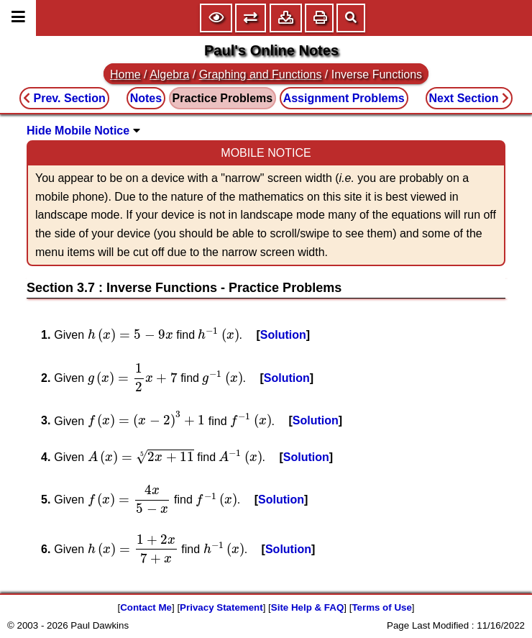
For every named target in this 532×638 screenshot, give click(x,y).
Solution (283, 335)
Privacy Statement (221, 607)
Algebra (169, 74)
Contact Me (146, 607)
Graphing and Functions (260, 74)
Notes (146, 98)
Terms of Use (381, 607)
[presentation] (130, 335)
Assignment (344, 98)
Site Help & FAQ (307, 607)
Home (125, 74)
